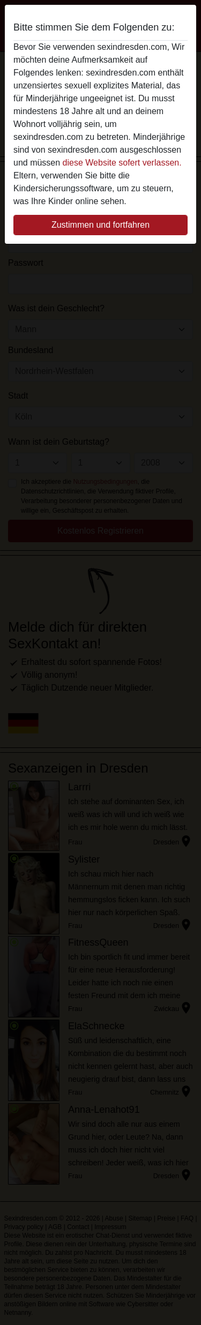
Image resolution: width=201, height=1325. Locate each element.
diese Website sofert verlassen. (122, 162)
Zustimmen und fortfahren (100, 224)
